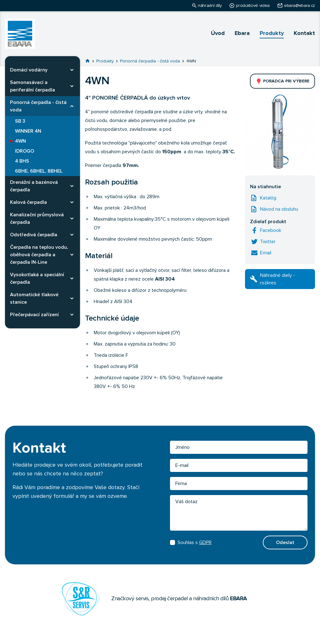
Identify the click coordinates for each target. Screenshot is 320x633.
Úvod (218, 33)
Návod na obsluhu (279, 209)
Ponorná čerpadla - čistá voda (38, 106)
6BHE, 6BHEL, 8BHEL (38, 171)
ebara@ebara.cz (299, 5)
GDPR (205, 542)
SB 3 (20, 121)
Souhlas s (191, 542)
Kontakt (304, 33)
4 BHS (22, 161)
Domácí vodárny (29, 69)
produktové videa (252, 5)
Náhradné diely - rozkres (277, 279)
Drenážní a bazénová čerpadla (34, 186)
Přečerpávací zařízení (34, 314)
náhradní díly (210, 5)
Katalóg (268, 197)
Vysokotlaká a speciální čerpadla (37, 278)
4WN (20, 141)
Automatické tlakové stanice (34, 298)
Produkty (272, 33)
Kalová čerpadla (28, 202)
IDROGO (24, 151)
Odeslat (285, 542)
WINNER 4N (28, 131)
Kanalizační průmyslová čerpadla (37, 218)
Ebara (242, 33)
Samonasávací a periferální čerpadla (32, 86)
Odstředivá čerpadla (33, 234)
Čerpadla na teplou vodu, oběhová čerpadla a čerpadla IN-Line (39, 255)
